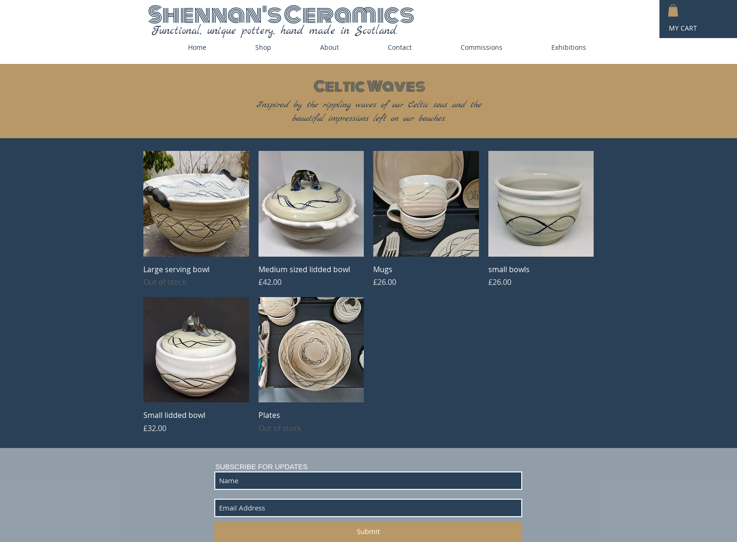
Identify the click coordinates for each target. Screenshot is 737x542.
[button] (673, 10)
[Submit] (368, 532)
